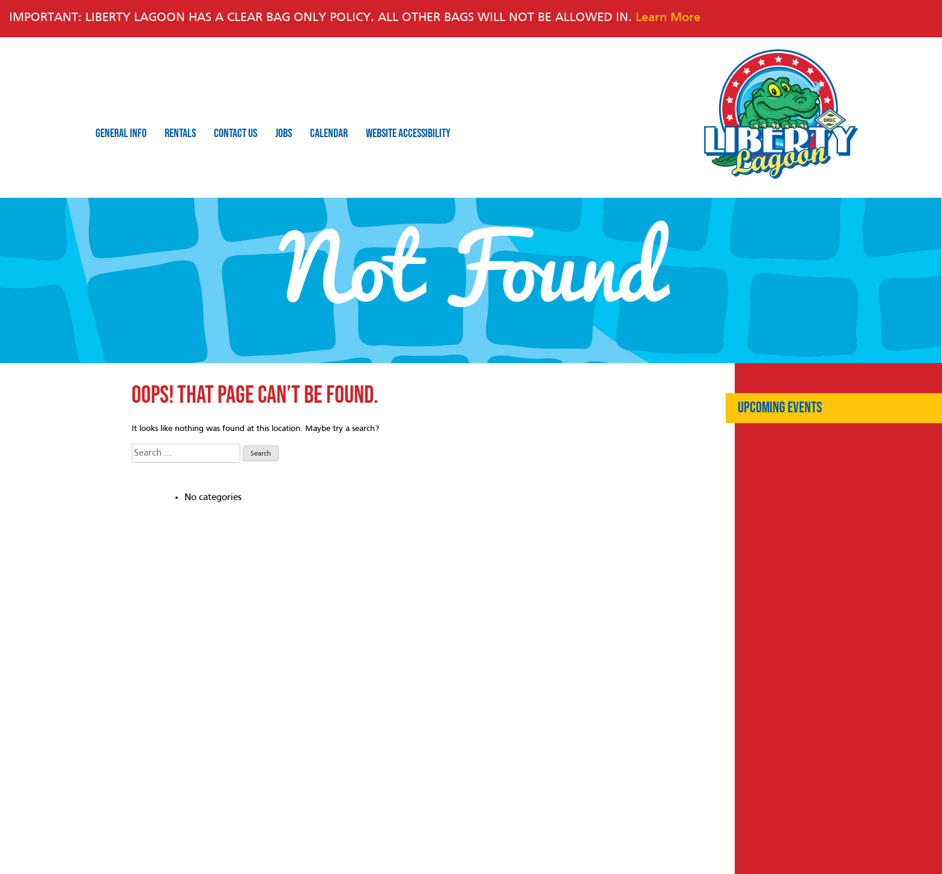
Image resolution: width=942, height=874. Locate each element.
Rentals (180, 133)
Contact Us (235, 133)
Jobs (283, 133)
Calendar (329, 133)
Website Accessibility (408, 133)
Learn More (668, 18)
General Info (121, 133)
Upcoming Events (780, 408)
